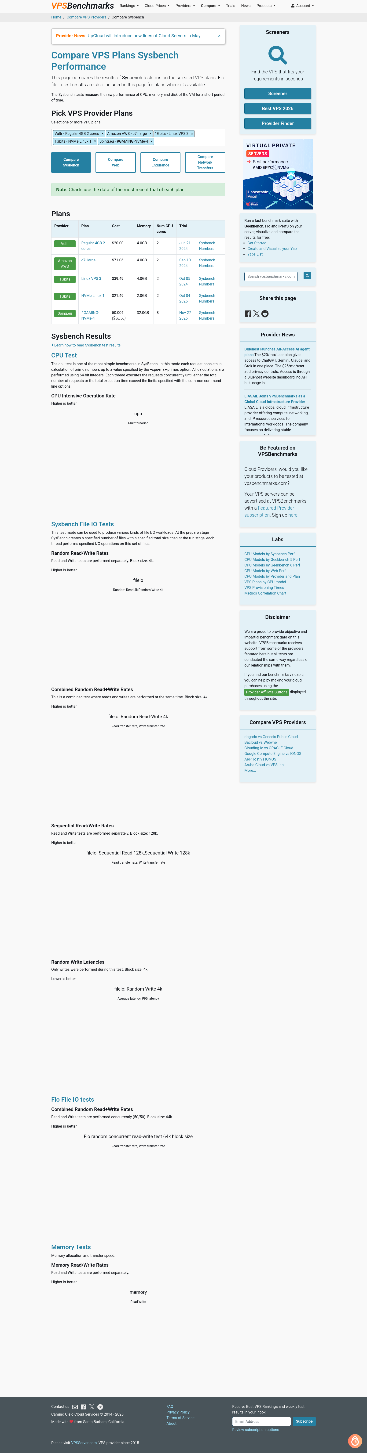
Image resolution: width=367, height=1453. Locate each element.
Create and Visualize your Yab (272, 248)
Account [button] (301, 6)
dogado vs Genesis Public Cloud (271, 737)
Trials (230, 6)
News (245, 6)
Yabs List (255, 254)
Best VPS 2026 (278, 108)
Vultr (65, 244)
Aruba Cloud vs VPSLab (264, 765)
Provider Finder (278, 123)
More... (250, 770)
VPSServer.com (84, 1443)
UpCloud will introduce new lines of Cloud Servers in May (144, 35)
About (171, 1423)
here (292, 515)
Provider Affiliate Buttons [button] (266, 692)
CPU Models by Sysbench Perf (269, 554)
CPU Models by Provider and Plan (272, 576)
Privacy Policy (178, 1412)
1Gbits (64, 279)
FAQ (169, 1406)
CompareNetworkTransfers (205, 162)
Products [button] (264, 6)
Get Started (256, 243)
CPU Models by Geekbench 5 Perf (272, 559)
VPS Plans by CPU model (265, 582)
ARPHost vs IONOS (260, 759)
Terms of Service (180, 1418)
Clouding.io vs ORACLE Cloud (268, 748)
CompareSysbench (71, 162)
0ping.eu (65, 313)
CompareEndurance (160, 162)
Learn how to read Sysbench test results (87, 345)
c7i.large (88, 260)
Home (56, 17)
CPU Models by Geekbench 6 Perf (272, 565)
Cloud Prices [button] (156, 6)
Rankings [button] (128, 6)
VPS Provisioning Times (264, 587)
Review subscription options (255, 1430)
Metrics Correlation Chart (265, 593)
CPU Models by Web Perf (265, 571)
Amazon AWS (65, 264)
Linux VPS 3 (91, 278)
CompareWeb (115, 162)
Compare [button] (209, 6)
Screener (277, 93)
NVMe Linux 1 (93, 295)
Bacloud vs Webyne (260, 742)
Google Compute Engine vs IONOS (272, 753)
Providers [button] (184, 6)
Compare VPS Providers (86, 17)
